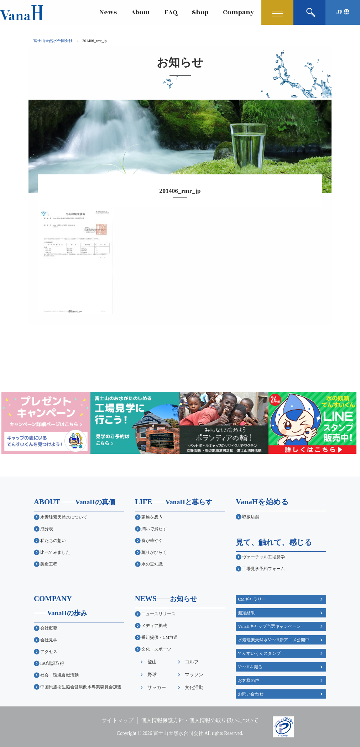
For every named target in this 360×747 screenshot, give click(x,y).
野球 (152, 674)
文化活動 (194, 687)
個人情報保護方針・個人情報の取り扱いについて (200, 720)
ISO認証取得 (52, 663)
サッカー (156, 687)
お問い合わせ (251, 693)
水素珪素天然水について (63, 517)
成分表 (46, 528)
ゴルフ (192, 661)
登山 (152, 661)
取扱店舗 (250, 516)
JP (342, 12)
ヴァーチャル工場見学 (263, 556)
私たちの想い (53, 540)
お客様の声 (248, 680)
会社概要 (48, 628)
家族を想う (152, 517)
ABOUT (74, 502)
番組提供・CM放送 (159, 637)
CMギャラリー (252, 599)
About (140, 12)
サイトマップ (117, 720)
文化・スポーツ (156, 649)
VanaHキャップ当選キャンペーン (269, 626)
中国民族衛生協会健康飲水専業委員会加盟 (80, 686)
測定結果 (246, 612)
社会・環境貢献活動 (59, 675)
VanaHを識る (250, 666)
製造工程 (48, 564)
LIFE (173, 502)
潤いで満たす (154, 528)
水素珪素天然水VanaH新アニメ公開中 (273, 639)
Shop (200, 12)
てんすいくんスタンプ (259, 653)
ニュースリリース (158, 613)
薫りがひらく (154, 552)
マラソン (194, 674)
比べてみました (55, 552)
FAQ (171, 12)
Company (238, 12)
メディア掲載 (154, 625)
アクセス (48, 651)
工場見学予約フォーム (263, 568)
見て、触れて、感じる (274, 542)
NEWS (166, 598)
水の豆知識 (152, 564)
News (108, 12)
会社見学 (48, 639)
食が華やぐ (152, 540)
